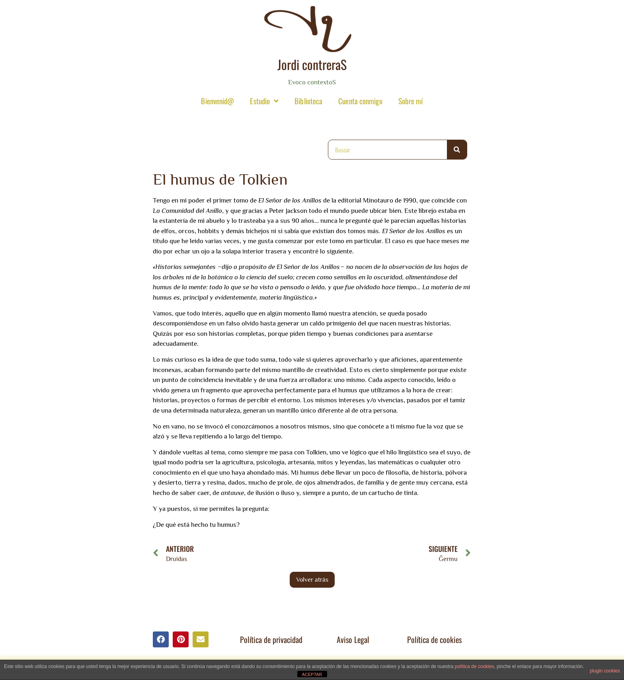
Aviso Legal (353, 639)
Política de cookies (434, 639)
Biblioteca (308, 100)
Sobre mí (410, 100)
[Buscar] (457, 149)
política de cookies (474, 666)
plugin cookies (605, 671)
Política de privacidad (271, 639)
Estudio (264, 101)
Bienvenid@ (217, 100)
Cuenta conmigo (360, 100)
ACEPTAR (312, 674)
